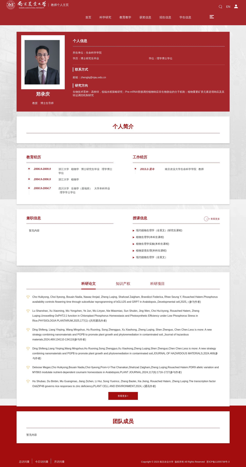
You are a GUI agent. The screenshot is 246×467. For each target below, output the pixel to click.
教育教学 (125, 7)
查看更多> (123, 392)
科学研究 (105, 7)
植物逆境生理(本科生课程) (151, 247)
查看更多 (215, 215)
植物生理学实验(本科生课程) (152, 240)
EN (228, 6)
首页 (88, 7)
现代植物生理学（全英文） (151, 253)
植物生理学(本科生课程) (150, 233)
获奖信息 (145, 7)
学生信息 (185, 7)
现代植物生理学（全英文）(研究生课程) (159, 227)
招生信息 (165, 7)
